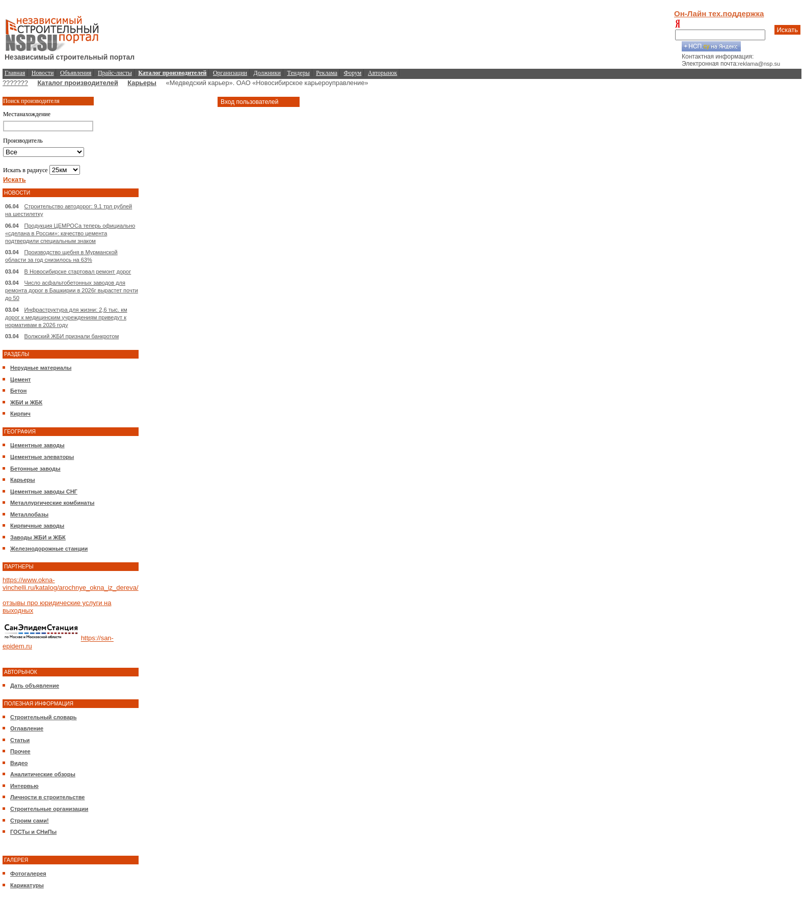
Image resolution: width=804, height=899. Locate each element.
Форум (353, 72)
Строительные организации (49, 809)
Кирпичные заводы (37, 526)
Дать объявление (34, 686)
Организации (230, 72)
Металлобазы (29, 514)
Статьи (20, 740)
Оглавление (26, 728)
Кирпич (20, 414)
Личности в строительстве (47, 797)
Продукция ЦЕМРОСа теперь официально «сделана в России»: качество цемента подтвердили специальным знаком (70, 233)
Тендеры (298, 72)
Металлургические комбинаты (52, 503)
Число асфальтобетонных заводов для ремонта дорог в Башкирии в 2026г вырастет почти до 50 (71, 290)
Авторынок (382, 72)
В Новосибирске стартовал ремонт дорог (77, 271)
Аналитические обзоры (42, 774)
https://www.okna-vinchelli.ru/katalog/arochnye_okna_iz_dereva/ (71, 583)
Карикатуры (27, 885)
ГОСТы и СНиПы (33, 832)
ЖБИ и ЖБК (26, 402)
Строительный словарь (43, 717)
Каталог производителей (77, 83)
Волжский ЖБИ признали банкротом (71, 336)
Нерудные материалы (40, 368)
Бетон (18, 391)
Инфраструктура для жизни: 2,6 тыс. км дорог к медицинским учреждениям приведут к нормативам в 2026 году (66, 317)
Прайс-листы (115, 72)
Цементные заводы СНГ (43, 491)
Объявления (75, 72)
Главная (15, 72)
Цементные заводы (37, 445)
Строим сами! (29, 821)
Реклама (326, 72)
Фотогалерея (28, 873)
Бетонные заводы (35, 469)
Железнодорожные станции (49, 549)
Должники (267, 72)
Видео (19, 763)
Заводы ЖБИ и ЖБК (38, 537)
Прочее (20, 751)
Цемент (20, 379)
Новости (43, 72)
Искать (787, 30)
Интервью (24, 786)
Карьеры (141, 83)
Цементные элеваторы (42, 457)
